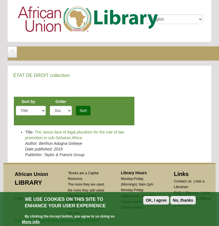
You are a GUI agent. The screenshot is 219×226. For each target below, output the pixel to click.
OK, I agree (156, 200)
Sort (83, 110)
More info (31, 222)
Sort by (28, 101)
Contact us (183, 181)
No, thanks (183, 200)
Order (60, 101)
